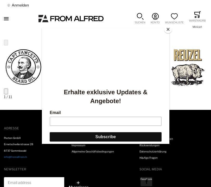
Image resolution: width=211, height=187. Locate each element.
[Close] (168, 29)
